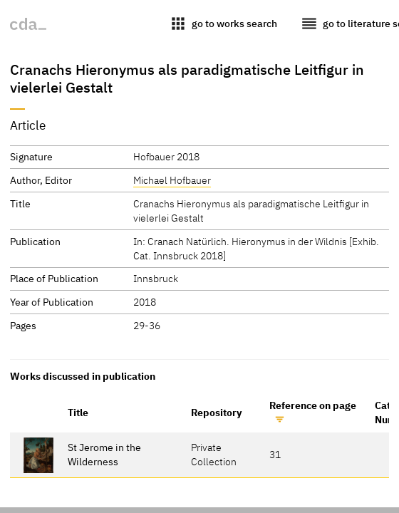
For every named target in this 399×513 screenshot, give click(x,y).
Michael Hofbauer (172, 180)
